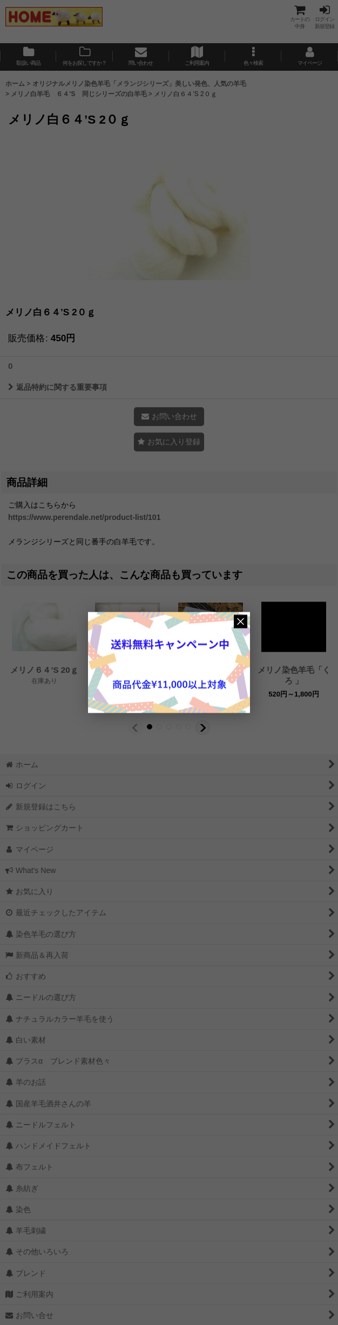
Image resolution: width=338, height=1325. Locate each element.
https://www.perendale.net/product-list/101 (84, 517)
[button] (253, 57)
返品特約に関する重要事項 (57, 387)
